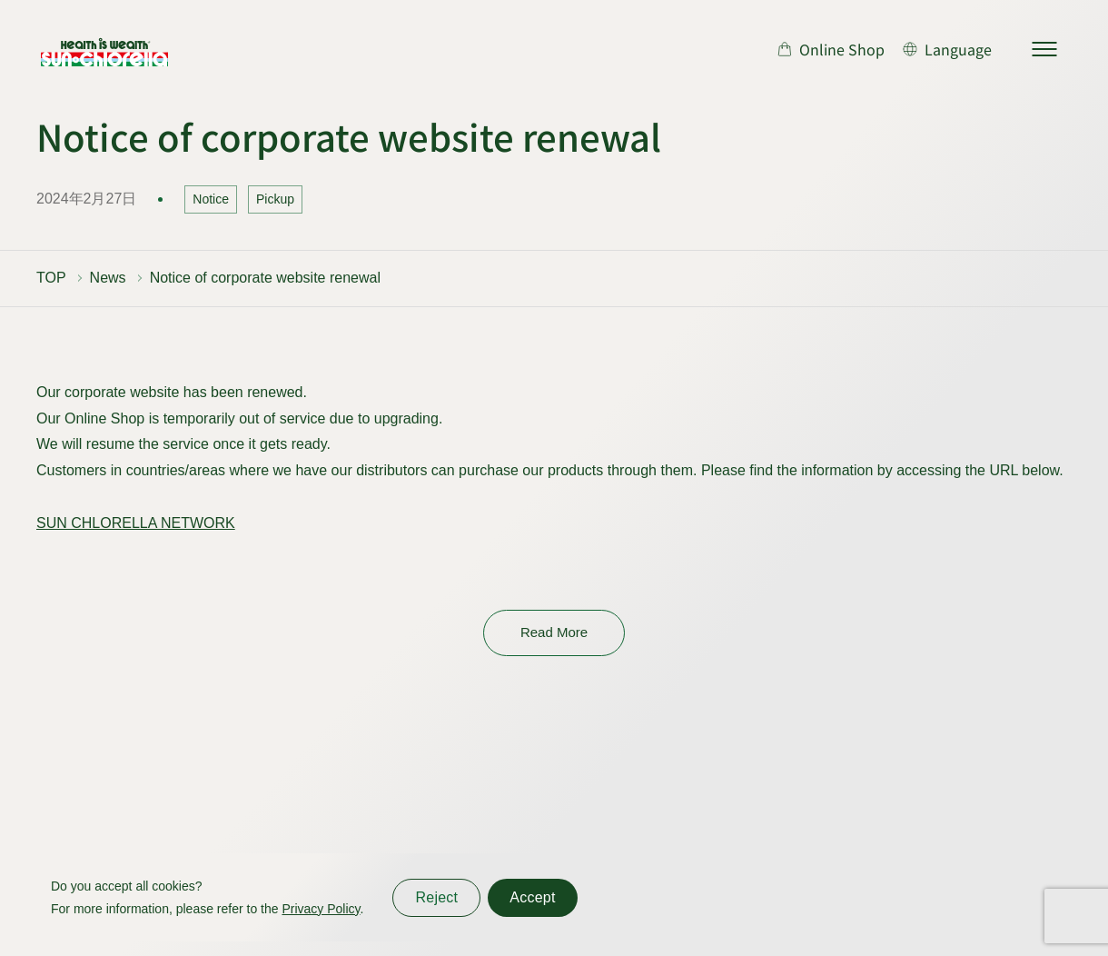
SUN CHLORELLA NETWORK (135, 523)
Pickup (275, 199)
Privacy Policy (321, 908)
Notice (211, 199)
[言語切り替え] (947, 49)
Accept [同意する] (532, 897)
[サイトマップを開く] (1044, 49)
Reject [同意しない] (436, 897)
